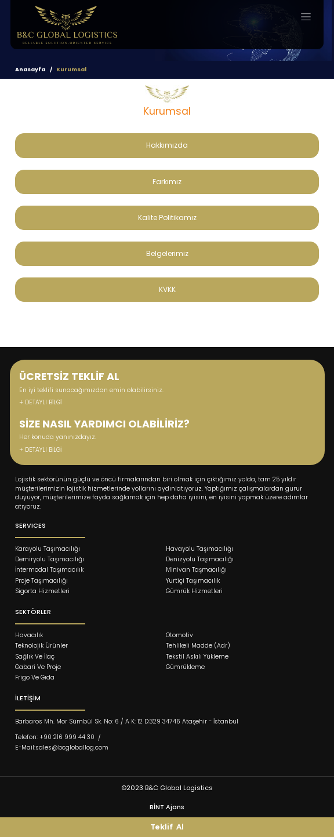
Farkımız (167, 182)
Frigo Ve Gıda (35, 677)
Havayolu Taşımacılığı (199, 548)
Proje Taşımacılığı (41, 580)
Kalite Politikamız (167, 217)
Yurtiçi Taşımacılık (193, 580)
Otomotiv (179, 635)
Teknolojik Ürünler (41, 645)
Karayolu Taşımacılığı (47, 548)
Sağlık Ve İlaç (35, 656)
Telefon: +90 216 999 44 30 (55, 737)
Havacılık (29, 635)
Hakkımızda (167, 145)
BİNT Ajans (167, 807)
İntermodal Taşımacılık (49, 569)
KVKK (167, 289)
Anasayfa (30, 69)
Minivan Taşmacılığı (196, 569)
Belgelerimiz (167, 253)
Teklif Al (167, 827)
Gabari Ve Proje (38, 667)
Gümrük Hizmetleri (194, 591)
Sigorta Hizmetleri (42, 591)
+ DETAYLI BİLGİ (40, 402)
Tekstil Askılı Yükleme (197, 656)
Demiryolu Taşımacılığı (49, 559)
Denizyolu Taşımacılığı (200, 559)
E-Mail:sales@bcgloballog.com (61, 747)
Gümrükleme (185, 667)
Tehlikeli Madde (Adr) (198, 645)
